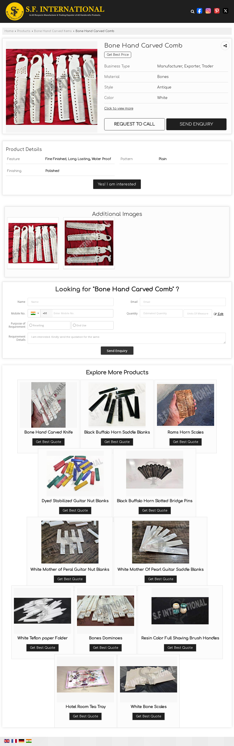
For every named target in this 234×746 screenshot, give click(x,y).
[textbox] (197, 313)
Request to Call (134, 124)
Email (134, 302)
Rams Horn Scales (186, 432)
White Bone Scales (149, 707)
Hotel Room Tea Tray (86, 707)
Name (21, 302)
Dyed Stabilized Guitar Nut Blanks (75, 501)
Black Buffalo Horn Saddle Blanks (117, 432)
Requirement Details (17, 338)
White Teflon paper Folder (42, 638)
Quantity (132, 313)
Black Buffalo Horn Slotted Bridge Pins (154, 501)
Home (9, 31)
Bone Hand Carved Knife (48, 432)
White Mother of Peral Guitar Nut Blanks (69, 569)
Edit (218, 314)
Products (23, 31)
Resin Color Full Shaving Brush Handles (180, 638)
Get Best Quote (48, 442)
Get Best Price (118, 54)
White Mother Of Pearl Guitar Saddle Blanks (160, 569)
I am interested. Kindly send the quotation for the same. (127, 338)
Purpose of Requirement (17, 325)
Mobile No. (18, 313)
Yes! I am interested (117, 184)
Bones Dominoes (105, 638)
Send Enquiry (196, 124)
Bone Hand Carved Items (53, 31)
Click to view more (118, 108)
